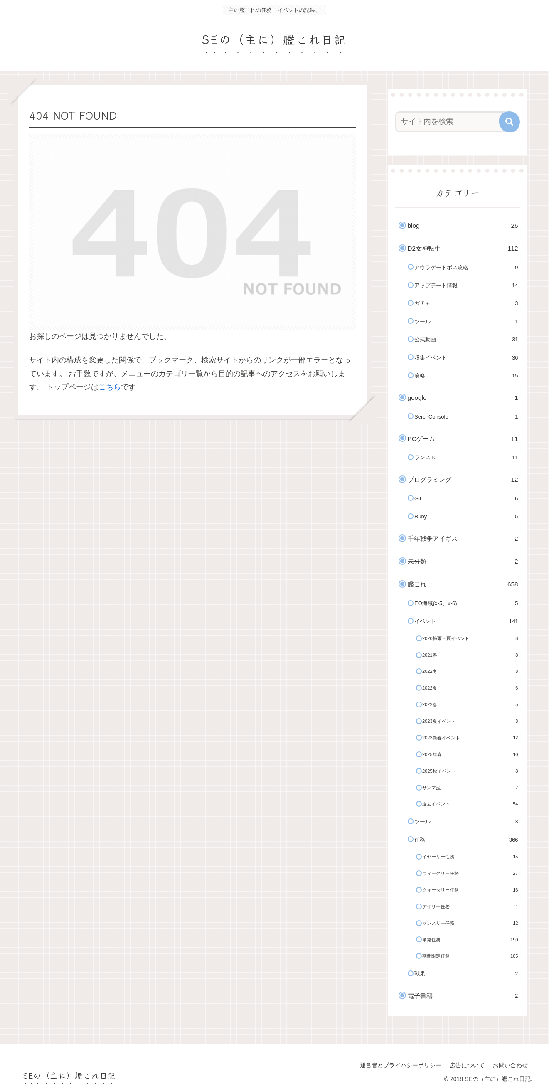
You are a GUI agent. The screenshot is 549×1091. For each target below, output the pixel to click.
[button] (509, 121)
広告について (466, 1065)
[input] (452, 121)
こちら (109, 387)
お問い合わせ (510, 1065)
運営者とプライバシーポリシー (400, 1065)
